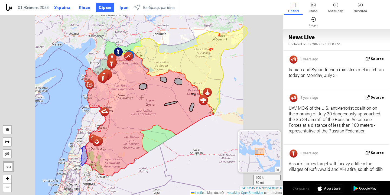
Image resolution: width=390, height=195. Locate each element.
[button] (89, 84)
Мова (313, 8)
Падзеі (293, 8)
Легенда (360, 8)
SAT (8, 167)
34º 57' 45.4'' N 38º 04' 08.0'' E (262, 188)
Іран (124, 7)
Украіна (62, 7)
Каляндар (335, 8)
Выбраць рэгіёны (154, 7)
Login (313, 22)
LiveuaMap (232, 192)
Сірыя (105, 7)
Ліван (84, 7)
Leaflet (198, 192)
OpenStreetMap (252, 192)
